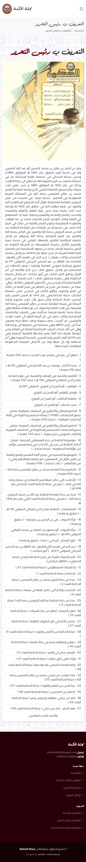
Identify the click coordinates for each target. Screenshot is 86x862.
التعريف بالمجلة (71, 813)
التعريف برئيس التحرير (68, 821)
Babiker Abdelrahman (49, 855)
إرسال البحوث (72, 795)
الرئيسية (78, 31)
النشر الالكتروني (71, 788)
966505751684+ (66, 757)
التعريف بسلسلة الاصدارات (65, 828)
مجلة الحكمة (17, 9)
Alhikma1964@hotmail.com (61, 753)
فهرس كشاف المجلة (68, 780)
